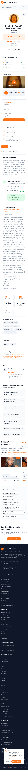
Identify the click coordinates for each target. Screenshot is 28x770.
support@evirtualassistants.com (11, 561)
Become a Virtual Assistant (7, 650)
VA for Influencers (7, 356)
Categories (8, 7)
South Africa (4, 683)
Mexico (3, 666)
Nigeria (3, 678)
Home (2, 7)
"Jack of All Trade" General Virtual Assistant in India (14, 512)
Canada (3, 694)
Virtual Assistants (5, 723)
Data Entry (16, 326)
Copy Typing (7, 326)
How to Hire (4, 629)
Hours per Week (7, 113)
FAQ (2, 636)
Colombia (3, 668)
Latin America (4, 661)
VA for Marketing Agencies (18, 354)
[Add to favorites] (24, 14)
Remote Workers (8, 499)
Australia (3, 697)
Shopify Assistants (5, 744)
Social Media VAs (5, 593)
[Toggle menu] (25, 2)
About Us (3, 633)
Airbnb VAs (3, 600)
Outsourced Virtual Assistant (10, 493)
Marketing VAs (4, 596)
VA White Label (4, 624)
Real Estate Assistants (6, 742)
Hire (4, 146)
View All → (24, 443)
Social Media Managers (6, 730)
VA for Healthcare (14, 357)
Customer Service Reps (7, 732)
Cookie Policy (4, 711)
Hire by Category (5, 614)
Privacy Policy (4, 709)
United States (4, 690)
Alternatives (4, 619)
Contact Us (4, 638)
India (2, 664)
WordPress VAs (5, 598)
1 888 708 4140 (6, 563)
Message (13, 146)
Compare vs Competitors (10, 516)
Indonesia (3, 675)
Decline (8, 761)
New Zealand (4, 699)
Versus (2, 622)
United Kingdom (5, 692)
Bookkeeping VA (8, 496)
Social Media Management (10, 322)
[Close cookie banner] (23, 761)
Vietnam (3, 685)
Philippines (3, 659)
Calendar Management (10, 332)
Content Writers (5, 737)
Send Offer (14, 120)
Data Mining (18, 329)
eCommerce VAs (5, 584)
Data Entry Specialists (6, 739)
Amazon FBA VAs (5, 579)
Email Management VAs (7, 605)
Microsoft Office (8, 329)
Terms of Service (5, 706)
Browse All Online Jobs (6, 648)
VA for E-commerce (17, 356)
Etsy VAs (3, 603)
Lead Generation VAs (6, 591)
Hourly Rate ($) (6, 107)
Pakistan (3, 680)
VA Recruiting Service (6, 626)
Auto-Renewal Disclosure (7, 716)
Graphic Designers (5, 728)
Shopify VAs (4, 577)
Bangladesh (4, 673)
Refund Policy (4, 713)
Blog (2, 631)
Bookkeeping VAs (5, 588)
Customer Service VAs (6, 586)
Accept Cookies (16, 761)
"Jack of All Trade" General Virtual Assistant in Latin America (14, 508)
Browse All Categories (6, 612)
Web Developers (5, 725)
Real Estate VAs (5, 581)
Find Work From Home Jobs (7, 645)
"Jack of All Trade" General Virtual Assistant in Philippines (14, 503)
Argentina (3, 671)
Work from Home (5, 617)
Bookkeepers (4, 735)
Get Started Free (14, 538)
